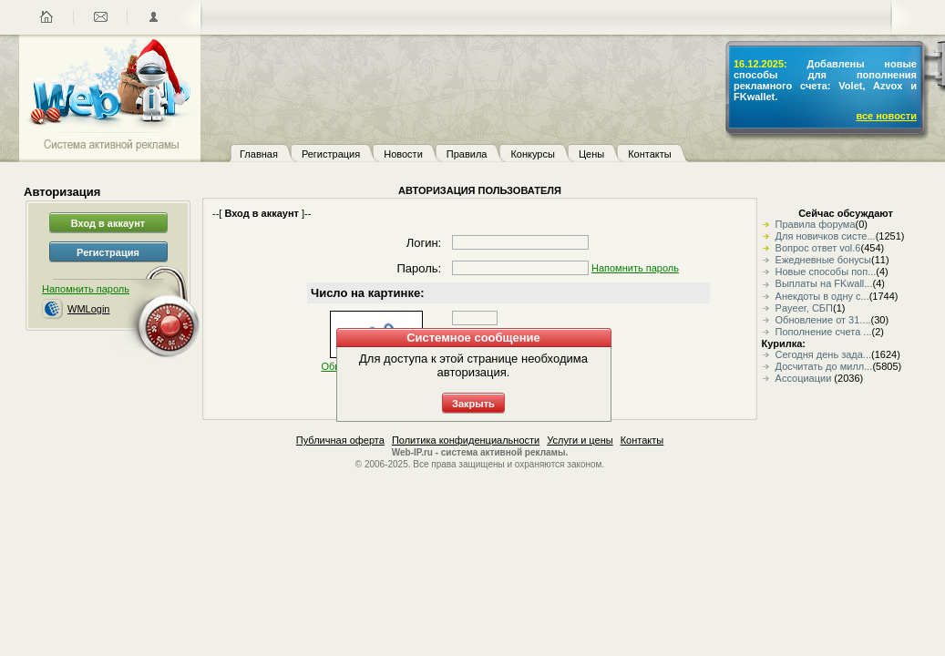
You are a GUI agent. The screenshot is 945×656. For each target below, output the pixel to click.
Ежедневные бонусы (823, 259)
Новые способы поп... (826, 271)
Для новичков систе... (826, 236)
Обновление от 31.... (823, 319)
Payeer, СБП (804, 307)
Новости (403, 154)
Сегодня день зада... (823, 354)
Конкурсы (532, 154)
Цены (591, 154)
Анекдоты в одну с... (822, 296)
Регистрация (331, 154)
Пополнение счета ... (824, 331)
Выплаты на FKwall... (824, 283)
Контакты (650, 154)
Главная (259, 154)
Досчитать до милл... (824, 366)
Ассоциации (805, 378)
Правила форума (816, 224)
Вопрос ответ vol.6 (818, 247)
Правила (467, 154)
